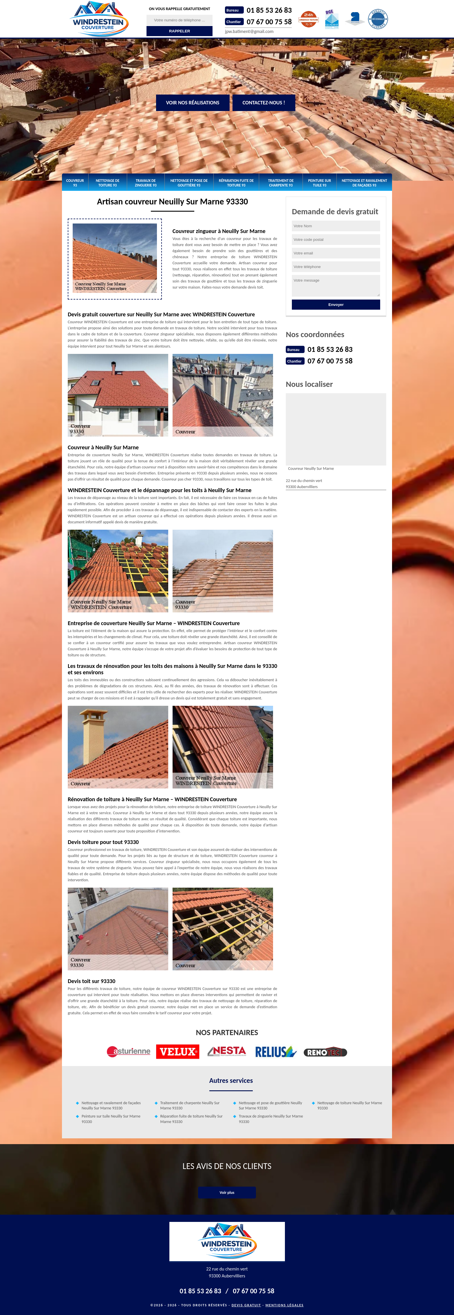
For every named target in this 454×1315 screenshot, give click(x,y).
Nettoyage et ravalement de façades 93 (364, 182)
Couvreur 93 (75, 182)
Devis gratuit (246, 1305)
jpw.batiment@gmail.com (249, 31)
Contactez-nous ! (264, 102)
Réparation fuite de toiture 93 (236, 182)
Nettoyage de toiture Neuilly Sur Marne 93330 (350, 1105)
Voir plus (227, 1192)
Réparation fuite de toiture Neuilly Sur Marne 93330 (191, 1119)
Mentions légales (285, 1305)
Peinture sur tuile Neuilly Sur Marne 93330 (111, 1119)
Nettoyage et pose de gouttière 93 (189, 182)
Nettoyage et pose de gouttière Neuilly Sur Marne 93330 (270, 1105)
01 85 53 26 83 (269, 10)
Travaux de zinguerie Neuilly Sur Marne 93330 (271, 1119)
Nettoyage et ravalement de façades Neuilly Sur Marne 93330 (111, 1105)
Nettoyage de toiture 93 (107, 182)
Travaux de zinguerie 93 (146, 182)
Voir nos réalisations (192, 102)
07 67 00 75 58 (269, 21)
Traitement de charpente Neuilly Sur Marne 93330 (190, 1105)
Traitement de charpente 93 (281, 182)
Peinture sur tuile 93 (319, 182)
